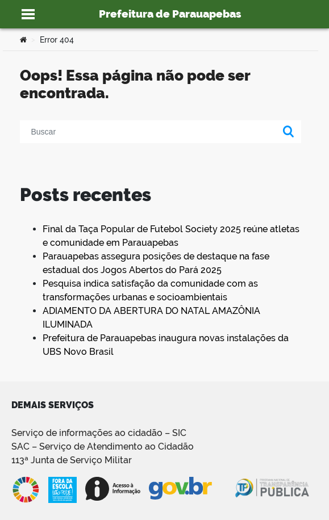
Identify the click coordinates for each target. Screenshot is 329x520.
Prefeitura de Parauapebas (170, 13)
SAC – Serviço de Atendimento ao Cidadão (102, 446)
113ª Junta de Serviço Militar (71, 460)
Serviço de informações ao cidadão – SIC (98, 432)
